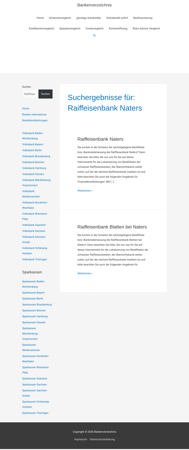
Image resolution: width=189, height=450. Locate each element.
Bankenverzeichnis (94, 5)
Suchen (26, 87)
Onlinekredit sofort (117, 18)
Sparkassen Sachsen (34, 385)
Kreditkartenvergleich (41, 28)
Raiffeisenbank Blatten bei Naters (113, 227)
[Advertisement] (94, 56)
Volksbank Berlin (32, 150)
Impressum (80, 440)
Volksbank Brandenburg (36, 156)
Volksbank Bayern (32, 144)
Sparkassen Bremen (34, 311)
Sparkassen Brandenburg (37, 305)
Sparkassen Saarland (34, 379)
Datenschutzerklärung (102, 440)
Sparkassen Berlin (32, 299)
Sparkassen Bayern (33, 293)
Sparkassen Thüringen (35, 413)
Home (40, 18)
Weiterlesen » (85, 191)
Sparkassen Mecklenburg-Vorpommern (30, 334)
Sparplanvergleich (69, 28)
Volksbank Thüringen (34, 259)
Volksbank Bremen (33, 162)
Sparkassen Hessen (34, 323)
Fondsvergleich (95, 28)
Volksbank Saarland (33, 225)
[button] (94, 36)
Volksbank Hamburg (34, 168)
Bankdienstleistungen (34, 120)
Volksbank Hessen (33, 174)
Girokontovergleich (60, 18)
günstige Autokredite (88, 18)
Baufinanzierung (142, 18)
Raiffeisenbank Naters (101, 139)
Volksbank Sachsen (33, 231)
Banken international (34, 114)
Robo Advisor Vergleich (146, 28)
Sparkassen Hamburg (35, 317)
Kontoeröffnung (118, 28)
